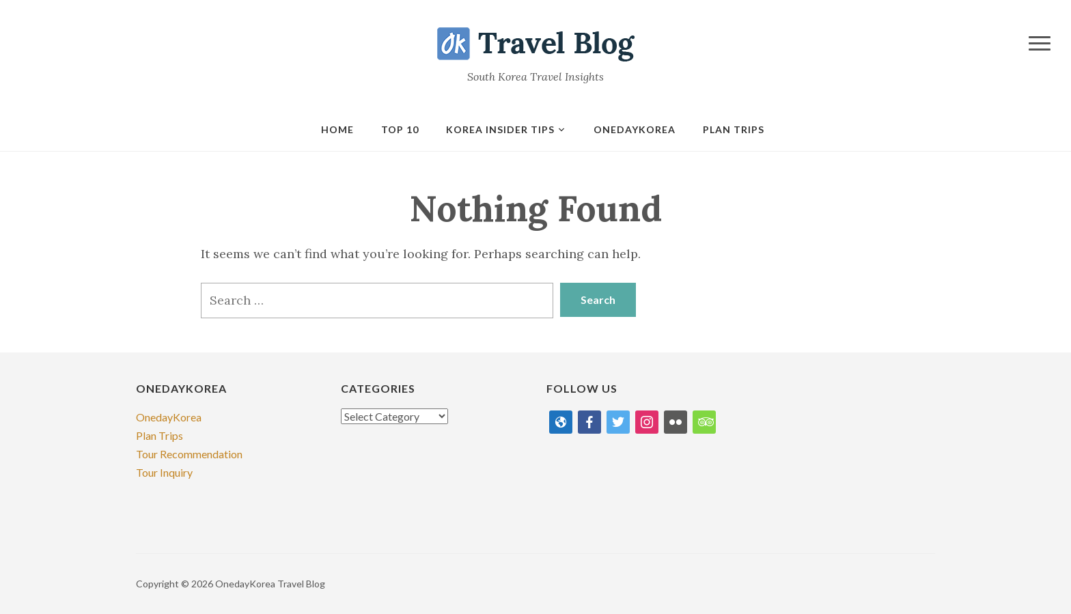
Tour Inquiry (164, 472)
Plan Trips (733, 129)
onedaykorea (635, 129)
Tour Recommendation (189, 453)
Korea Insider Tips (500, 129)
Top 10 (400, 129)
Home (337, 129)
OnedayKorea (168, 416)
